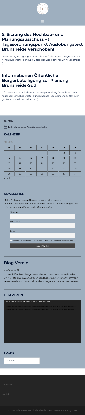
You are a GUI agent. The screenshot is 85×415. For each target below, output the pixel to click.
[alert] (42, 127)
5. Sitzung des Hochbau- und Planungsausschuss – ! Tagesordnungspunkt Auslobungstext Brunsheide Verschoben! (42, 42)
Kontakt (6, 394)
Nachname (15, 221)
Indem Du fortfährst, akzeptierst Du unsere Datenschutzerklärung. (41, 241)
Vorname (14, 212)
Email (12, 231)
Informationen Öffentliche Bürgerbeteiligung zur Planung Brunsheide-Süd (35, 80)
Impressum (8, 384)
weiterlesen (72, 281)
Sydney (73, 410)
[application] (42, 321)
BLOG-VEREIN (11, 270)
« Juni (7, 178)
